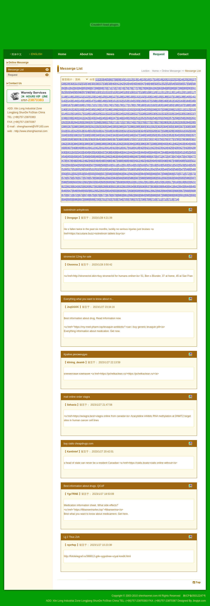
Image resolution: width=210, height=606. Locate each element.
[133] (148, 96)
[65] (84, 88)
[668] (187, 190)
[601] (81, 182)
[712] (165, 199)
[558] (109, 173)
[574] (64, 177)
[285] (193, 122)
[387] (92, 143)
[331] (182, 130)
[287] (70, 126)
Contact (182, 54)
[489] (126, 160)
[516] (143, 165)
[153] (126, 100)
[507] (92, 165)
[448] (165, 152)
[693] (193, 195)
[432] (75, 152)
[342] (109, 135)
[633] (126, 186)
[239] (70, 118)
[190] (64, 109)
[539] (137, 169)
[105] (126, 92)
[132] (143, 96)
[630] (109, 186)
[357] (193, 135)
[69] (101, 88)
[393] (126, 143)
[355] (182, 135)
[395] (137, 143)
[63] (76, 88)
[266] (86, 122)
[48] (147, 83)
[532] (98, 169)
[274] (131, 122)
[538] (131, 169)
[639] (159, 186)
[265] (81, 122)
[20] (165, 79)
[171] (92, 105)
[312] (75, 130)
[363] (92, 139)
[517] (148, 165)
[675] (92, 195)
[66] (89, 88)
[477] (193, 156)
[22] (173, 79)
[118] (64, 96)
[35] (93, 83)
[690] (176, 195)
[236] (187, 113)
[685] (148, 195)
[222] (109, 113)
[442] (131, 152)
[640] (165, 186)
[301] (148, 126)
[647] (70, 190)
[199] (114, 109)
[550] (64, 173)
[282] (176, 122)
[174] (109, 105)
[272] (120, 122)
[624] (75, 186)
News (110, 54)
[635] (137, 186)
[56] (181, 83)
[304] (165, 126)
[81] (152, 88)
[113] (170, 92)
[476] (187, 156)
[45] (135, 83)
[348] (143, 135)
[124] (98, 96)
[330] (176, 130)
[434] (86, 152)
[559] (114, 173)
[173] (103, 105)
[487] (114, 160)
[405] (193, 143)
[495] (159, 160)
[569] (170, 173)
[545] (170, 169)
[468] (143, 156)
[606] (109, 182)
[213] (193, 109)
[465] (126, 156)
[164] (187, 100)
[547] (182, 169)
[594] (176, 177)
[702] (109, 199)
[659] (137, 190)
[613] (148, 182)
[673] (81, 195)
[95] (76, 92)
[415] (114, 147)
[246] (109, 118)
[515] (137, 165)
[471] (159, 156)
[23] (177, 79)
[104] (120, 92)
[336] (75, 135)
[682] (131, 195)
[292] (98, 126)
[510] (109, 165)
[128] (120, 96)
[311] (70, 130)
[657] (126, 190)
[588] (143, 177)
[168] (75, 105)
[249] (126, 118)
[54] (173, 83)
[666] (176, 190)
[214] (64, 113)
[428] (187, 147)
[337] (81, 135)
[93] (68, 92)
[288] (75, 126)
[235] (182, 113)
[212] (187, 109)
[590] (154, 177)
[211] (182, 109)
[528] (75, 169)
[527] (70, 169)
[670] (64, 195)
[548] (187, 169)
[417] (126, 147)
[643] (182, 186)
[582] (109, 177)
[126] (109, 96)
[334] (64, 135)
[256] (165, 118)
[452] (187, 152)
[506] (86, 165)
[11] (127, 79)
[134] (154, 96)
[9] (119, 79)
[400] (165, 143)
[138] (176, 96)
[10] (123, 79)
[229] (148, 113)
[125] (103, 96)
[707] (137, 199)
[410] (86, 147)
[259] (182, 118)
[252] (143, 118)
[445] (148, 152)
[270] (109, 122)
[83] (160, 88)
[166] (64, 105)
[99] (93, 92)
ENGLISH (36, 54)
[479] (70, 160)
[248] (120, 118)
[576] (75, 177)
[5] (107, 79)
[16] (148, 79)
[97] (84, 92)
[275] (137, 122)
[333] (193, 130)
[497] (170, 160)
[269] (103, 122)
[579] (92, 177)
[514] (131, 165)
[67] (93, 88)
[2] (99, 79)
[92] (63, 92)
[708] (143, 199)
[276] (143, 122)
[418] (131, 147)
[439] (114, 152)
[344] (120, 135)
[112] (165, 92)
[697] (81, 199)
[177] (126, 105)
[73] (118, 88)
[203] (137, 109)
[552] (75, 173)
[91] (194, 88)
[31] (76, 83)
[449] (170, 152)
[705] (126, 199)
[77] (135, 88)
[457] (81, 156)
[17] (152, 79)
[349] (148, 135)
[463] (114, 156)
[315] (92, 130)
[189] (193, 105)
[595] (182, 177)
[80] (147, 88)
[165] (193, 100)
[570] (176, 173)
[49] (152, 83)
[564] (143, 173)
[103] (114, 92)
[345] (126, 135)
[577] (81, 177)
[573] (193, 173)
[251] (137, 118)
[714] (176, 199)
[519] (159, 165)
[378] (176, 139)
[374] (154, 139)
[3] (102, 79)
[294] (109, 126)
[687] (159, 195)
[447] (159, 152)
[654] (109, 190)
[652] (98, 190)
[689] (170, 195)
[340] (98, 135)
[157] (148, 100)
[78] (139, 88)
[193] (81, 109)
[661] (148, 190)
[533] (103, 169)
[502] (64, 165)
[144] (75, 100)
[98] (89, 92)
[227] (137, 113)
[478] (64, 160)
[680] (120, 195)
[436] (98, 152)
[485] (103, 160)
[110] (154, 92)
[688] (165, 195)
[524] (187, 165)
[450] (176, 152)
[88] (181, 88)
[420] (143, 147)
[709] (148, 199)
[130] (131, 96)
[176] (120, 105)
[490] (131, 160)
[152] (120, 100)
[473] (170, 156)
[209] (170, 109)
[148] (98, 100)
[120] (75, 96)
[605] (103, 182)
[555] (92, 173)
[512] (120, 165)
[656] (120, 190)
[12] (131, 79)
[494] (154, 160)
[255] (159, 118)
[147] (92, 100)
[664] (165, 190)
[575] (70, 177)
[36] (97, 83)
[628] (98, 186)
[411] (92, 147)
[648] (75, 190)
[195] (92, 109)
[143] (70, 100)
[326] (154, 130)
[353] (170, 135)
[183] (159, 105)
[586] (131, 177)
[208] (165, 109)
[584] (120, 177)
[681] (126, 195)
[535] (114, 169)
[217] (81, 113)
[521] (170, 165)
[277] (148, 122)
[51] (160, 83)
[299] (137, 126)
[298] (131, 126)
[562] (131, 173)
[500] (187, 160)
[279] (159, 122)
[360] (75, 139)
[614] (154, 182)
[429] (193, 147)
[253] (148, 118)
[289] (81, 126)
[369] (126, 139)
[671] (70, 195)
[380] (187, 139)
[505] (81, 165)
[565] (148, 173)
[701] (103, 199)
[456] (75, 156)
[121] (81, 96)
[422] (154, 147)
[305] (170, 126)
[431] (70, 152)
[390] (109, 143)
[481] (81, 160)
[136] (165, 96)
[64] (80, 88)
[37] (101, 83)
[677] (103, 195)
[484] (98, 160)
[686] (154, 195)
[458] (86, 156)
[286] (64, 126)
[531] (92, 169)
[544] (165, 169)
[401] (170, 143)
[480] (75, 160)
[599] (70, 182)
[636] (143, 186)
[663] (159, 190)
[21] (169, 79)
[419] (137, 147)
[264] (75, 122)
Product (134, 54)
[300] (143, 126)
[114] (176, 92)
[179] (137, 105)
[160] (165, 100)
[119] (70, 96)
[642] (176, 186)
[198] (109, 109)
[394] (131, 143)
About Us (86, 54)
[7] (113, 79)
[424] (165, 147)
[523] (182, 165)
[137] (170, 96)
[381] (193, 139)
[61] (68, 88)
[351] (159, 135)
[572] (187, 173)
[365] (103, 139)
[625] (81, 186)
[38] (105, 83)
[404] (187, 143)
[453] (193, 152)
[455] (70, 156)
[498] (176, 160)
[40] (114, 83)
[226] (131, 113)
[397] (148, 143)
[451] (182, 152)
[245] (103, 118)
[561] (126, 173)
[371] (137, 139)
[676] (98, 195)
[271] (114, 122)
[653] (103, 190)
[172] (98, 105)
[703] (114, 199)
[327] (159, 130)
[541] (148, 169)
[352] (165, 135)
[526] (64, 169)
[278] (154, 122)
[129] (126, 96)
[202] (131, 109)
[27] (194, 79)
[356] (187, 135)
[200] (120, 109)
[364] (98, 139)
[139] (182, 96)
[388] (98, 143)
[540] (143, 169)
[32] (80, 83)
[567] (159, 173)
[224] (120, 113)
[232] (165, 113)
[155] (137, 100)
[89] (185, 88)
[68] (97, 88)
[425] (170, 147)
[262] (64, 122)
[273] (126, 122)
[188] (187, 105)
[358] (64, 139)
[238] (64, 118)
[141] (193, 96)
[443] (137, 152)
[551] (70, 173)
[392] (120, 143)
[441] (126, 152)
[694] (64, 199)
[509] (103, 165)
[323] (137, 130)
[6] (110, 79)
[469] (148, 156)
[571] (182, 173)
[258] (176, 118)
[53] (168, 83)
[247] (114, 118)
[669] (193, 190)
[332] (187, 130)
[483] (92, 160)
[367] (114, 139)
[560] (120, 173)
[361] (81, 139)
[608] (120, 182)
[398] (154, 143)
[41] (118, 83)
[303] (159, 126)
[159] (159, 100)
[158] (154, 100)
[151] (114, 100)
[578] (86, 177)
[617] (170, 182)
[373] (148, 139)
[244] (98, 118)
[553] (81, 173)
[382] (64, 143)
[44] (131, 83)
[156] (143, 100)
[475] (182, 156)
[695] (70, 199)
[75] (126, 88)
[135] (159, 96)
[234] (176, 113)
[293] (103, 126)
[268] (98, 122)
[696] (75, 199)
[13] (135, 79)
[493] (148, 160)
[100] (98, 92)
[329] (170, 130)
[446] (154, 152)
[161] (170, 100)
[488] (120, 160)
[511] (114, 165)
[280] (165, 122)
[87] (177, 88)
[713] (170, 199)
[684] (143, 195)
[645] (193, 186)
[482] (86, 160)
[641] (170, 186)
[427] (182, 147)
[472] (165, 156)
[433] (81, 152)
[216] (75, 113)
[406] (64, 147)
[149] (103, 100)
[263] (70, 122)
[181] (148, 105)
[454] (64, 156)
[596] (187, 177)
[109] (148, 92)
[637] (148, 186)
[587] (137, 177)
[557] (103, 173)
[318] (109, 130)
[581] (103, 177)
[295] (114, 126)
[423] (159, 147)
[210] (176, 109)
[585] (126, 177)
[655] (114, 190)
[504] (75, 165)
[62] (72, 88)
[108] (143, 92)
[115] (182, 92)
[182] (154, 105)
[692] (187, 195)
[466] (131, 156)
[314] (86, 130)
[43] (126, 83)
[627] (92, 186)
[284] (187, 122)
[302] (154, 126)
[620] (187, 182)
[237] (193, 113)
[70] (105, 88)
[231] (159, 113)
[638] (154, 186)
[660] (143, 190)
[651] (92, 190)
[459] (92, 156)
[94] (72, 92)
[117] (193, 92)
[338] (86, 135)
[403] (182, 143)
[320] (120, 130)
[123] (92, 96)
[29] (68, 83)
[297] (126, 126)
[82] (156, 88)
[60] (63, 88)
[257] (170, 118)
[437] (103, 152)
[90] (189, 88)
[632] (120, 186)
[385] (81, 143)
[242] (86, 118)
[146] (86, 100)
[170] (86, 105)
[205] (148, 109)
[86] (173, 88)
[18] (156, 79)
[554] (86, 173)
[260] (187, 118)
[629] (103, 186)
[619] (182, 182)
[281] (170, 122)
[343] (114, 135)
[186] (176, 105)
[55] (177, 83)
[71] (110, 88)
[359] (70, 139)
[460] (98, 156)
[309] (193, 126)
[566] (154, 173)
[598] (64, 182)
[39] (110, 83)
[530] (86, 169)
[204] (143, 109)
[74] (122, 88)
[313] (81, 130)
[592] (165, 177)
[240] (75, 118)
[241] (81, 118)
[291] (92, 126)
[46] (139, 83)
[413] (103, 147)
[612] (143, 182)
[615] (159, 182)
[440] (120, 152)
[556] (98, 173)
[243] (92, 118)
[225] (126, 113)
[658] (131, 190)
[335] (70, 135)
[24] (181, 79)
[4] (105, 79)
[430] (64, 152)
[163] (182, 100)
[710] (154, 199)
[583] (114, 177)
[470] (154, 156)
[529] (81, 169)
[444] (143, 152)
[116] (187, 92)
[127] (114, 96)
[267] (92, 122)
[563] (137, 173)
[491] (137, 160)
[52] (164, 83)
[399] (159, 143)
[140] (187, 96)
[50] (156, 83)
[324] (143, 130)
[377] (170, 139)
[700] (98, 199)
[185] (170, 105)
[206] (154, 109)
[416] (120, 147)
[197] (103, 109)
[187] (182, 105)
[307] (182, 126)
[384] (75, 143)
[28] (63, 83)
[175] (114, 105)
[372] (143, 139)
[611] (137, 182)
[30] (72, 83)
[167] (70, 105)
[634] (131, 186)
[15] (144, 79)
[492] (143, 160)
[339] (92, 135)
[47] (143, 83)
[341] (103, 135)
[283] (182, 122)
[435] (92, 152)
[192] (75, 109)
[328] (165, 130)
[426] (176, 147)
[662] (154, 190)
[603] (92, 182)
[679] (114, 195)
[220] (98, 113)
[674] (86, 195)
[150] (109, 100)
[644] (187, 186)
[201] (126, 109)
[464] (120, 156)
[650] (86, 190)
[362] (86, 139)
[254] (154, 118)
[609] (126, 182)
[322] (131, 130)
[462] (109, 156)
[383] (70, 143)
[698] (86, 199)
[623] (70, 186)
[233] (170, 113)
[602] (86, 182)
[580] (98, 177)
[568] (165, 173)
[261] (193, 118)
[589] (148, 177)
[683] (137, 195)
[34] (89, 83)
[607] (114, 182)
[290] (86, 126)
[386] (86, 143)
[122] (86, 96)
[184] (165, 105)
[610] (131, 182)
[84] (164, 88)
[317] (103, 130)
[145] (81, 100)
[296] (120, 126)
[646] (64, 190)
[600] (75, 182)
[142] (64, 100)
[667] (182, 190)
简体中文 (17, 54)
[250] (131, 118)
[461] (103, 156)
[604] (98, 182)
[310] (64, 130)
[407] (70, 147)
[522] (176, 165)
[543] (159, 169)
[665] (170, 190)
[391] (114, 143)
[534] (109, 169)
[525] (193, 165)
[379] (182, 139)
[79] (143, 88)
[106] (131, 92)
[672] (75, 195)
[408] (75, 147)
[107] (137, 92)
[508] (98, 165)
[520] (165, 165)
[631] (114, 186)
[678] (109, 195)
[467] (137, 156)
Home (62, 54)
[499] (182, 160)
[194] (86, 109)
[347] (137, 135)
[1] (96, 79)
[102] (109, 92)
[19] (160, 79)
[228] (143, 113)
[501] (193, 160)
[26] (190, 79)
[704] (120, 199)
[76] (131, 88)
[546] (176, 169)
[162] (176, 100)
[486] (109, 160)
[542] (154, 169)
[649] (81, 190)
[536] (120, 169)
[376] (165, 139)
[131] (137, 96)
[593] (170, 177)
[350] (154, 135)
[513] (126, 165)
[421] (148, 147)
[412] (98, 147)
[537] (126, 169)
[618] (176, 182)
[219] (92, 113)
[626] (86, 186)
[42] (122, 83)
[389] (103, 143)
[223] (114, 113)
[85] (168, 88)
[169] (81, 105)
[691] (182, 195)
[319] (114, 130)
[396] (143, 143)
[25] (186, 79)
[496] (165, 160)
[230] (154, 113)
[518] (154, 165)
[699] (92, 199)
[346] (131, 135)
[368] (120, 139)
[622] (64, 186)
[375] (159, 139)
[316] (98, 130)
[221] (103, 113)
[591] (159, 177)
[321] (126, 130)
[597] (193, 177)
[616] (165, 182)
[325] (148, 130)
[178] (131, 105)
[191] (70, 109)
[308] (187, 126)
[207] (159, 109)
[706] (131, 199)
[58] (189, 83)
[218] (86, 113)
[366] (109, 139)
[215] (70, 113)
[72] (114, 88)
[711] (159, 199)
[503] (70, 165)
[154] (131, 100)
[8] (116, 79)
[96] (80, 92)
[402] (176, 143)
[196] (98, 109)
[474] (176, 156)
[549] (193, 169)
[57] (185, 83)
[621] (193, 182)
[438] (109, 152)
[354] (176, 135)
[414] (109, 147)
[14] (139, 79)
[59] (194, 83)
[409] (81, 147)
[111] (159, 92)
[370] (131, 139)
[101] (103, 92)
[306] (176, 126)
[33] (84, 83)
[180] (143, 105)
